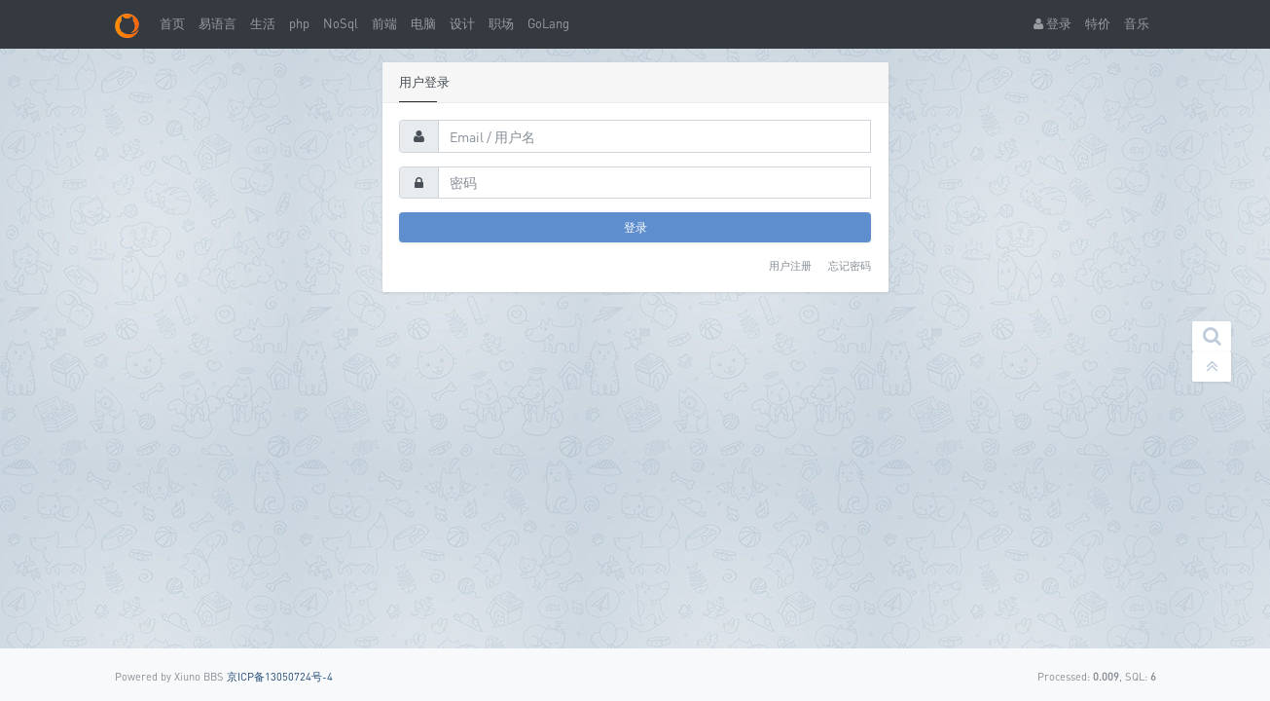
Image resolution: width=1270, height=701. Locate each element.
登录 (1052, 23)
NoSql (340, 23)
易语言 (217, 23)
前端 (384, 23)
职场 (501, 23)
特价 (1097, 23)
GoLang (548, 23)
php (299, 23)
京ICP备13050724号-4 (280, 676)
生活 (262, 23)
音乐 (1136, 23)
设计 (462, 23)
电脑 (423, 23)
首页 (172, 23)
